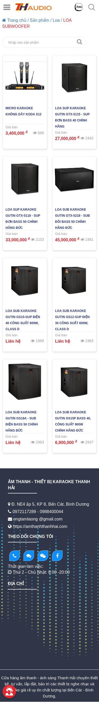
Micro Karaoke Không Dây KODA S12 (23, 111)
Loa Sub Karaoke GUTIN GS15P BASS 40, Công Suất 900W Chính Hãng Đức (73, 421)
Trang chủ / (15, 20)
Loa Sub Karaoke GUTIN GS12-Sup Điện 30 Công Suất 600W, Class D (72, 320)
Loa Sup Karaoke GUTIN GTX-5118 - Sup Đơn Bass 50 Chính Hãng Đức (23, 219)
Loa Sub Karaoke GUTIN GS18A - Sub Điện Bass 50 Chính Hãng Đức (22, 421)
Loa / (57, 20)
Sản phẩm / (40, 20)
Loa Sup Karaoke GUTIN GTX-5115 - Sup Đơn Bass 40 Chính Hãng (72, 117)
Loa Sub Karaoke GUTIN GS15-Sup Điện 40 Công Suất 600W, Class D (23, 320)
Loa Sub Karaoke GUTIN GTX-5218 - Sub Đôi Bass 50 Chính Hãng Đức (72, 219)
